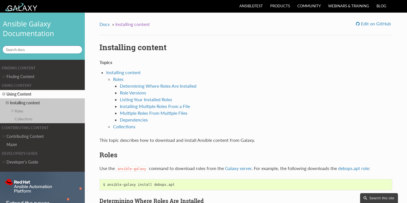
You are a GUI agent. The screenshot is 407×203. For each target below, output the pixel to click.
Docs (104, 24)
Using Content (17, 94)
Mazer (12, 144)
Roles (17, 111)
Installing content (23, 102)
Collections (24, 119)
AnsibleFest (251, 6)
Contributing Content (23, 136)
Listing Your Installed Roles (146, 99)
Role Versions (133, 92)
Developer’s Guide (20, 162)
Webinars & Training (348, 6)
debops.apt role (353, 168)
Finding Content (18, 76)
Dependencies (134, 119)
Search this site (381, 198)
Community (309, 6)
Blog (381, 6)
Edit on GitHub (375, 23)
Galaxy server (238, 168)
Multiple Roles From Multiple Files (153, 113)
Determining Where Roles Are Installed (158, 86)
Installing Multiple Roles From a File (155, 106)
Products (280, 6)
